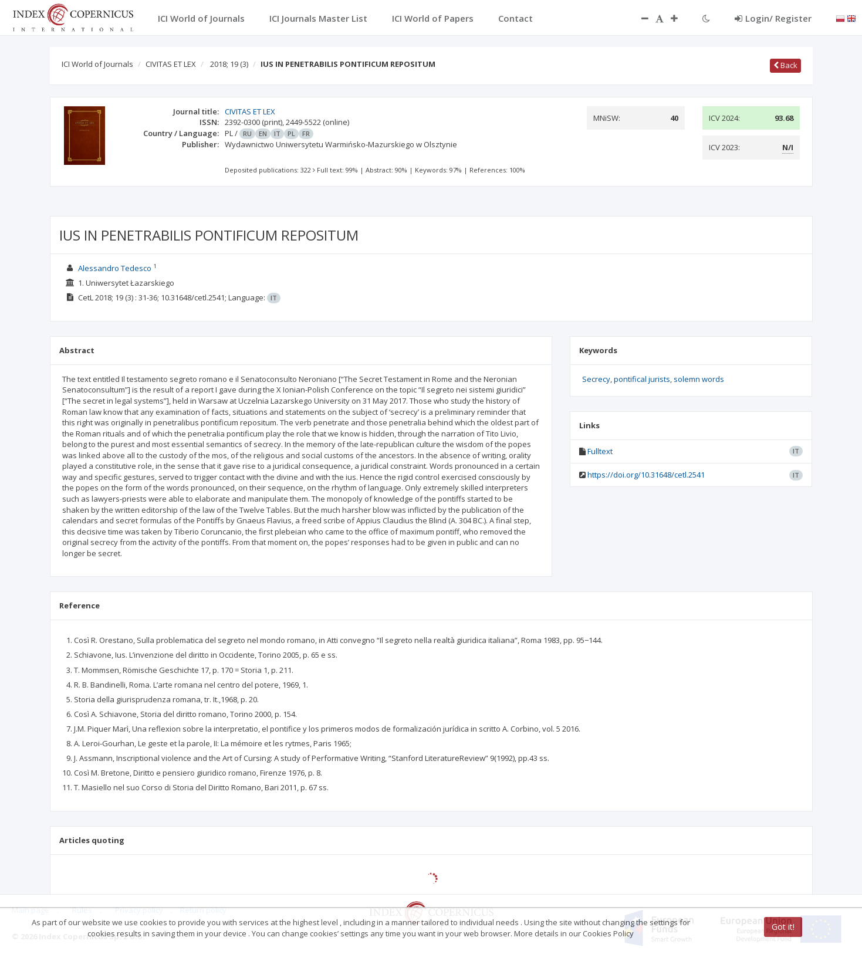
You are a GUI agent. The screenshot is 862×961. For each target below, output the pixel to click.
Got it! (783, 926)
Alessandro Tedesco (114, 268)
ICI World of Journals (97, 64)
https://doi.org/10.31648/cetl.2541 (646, 474)
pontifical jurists (642, 379)
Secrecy (596, 379)
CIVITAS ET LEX (171, 64)
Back (785, 65)
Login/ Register (773, 18)
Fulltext (600, 451)
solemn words (699, 379)
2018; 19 (229, 64)
